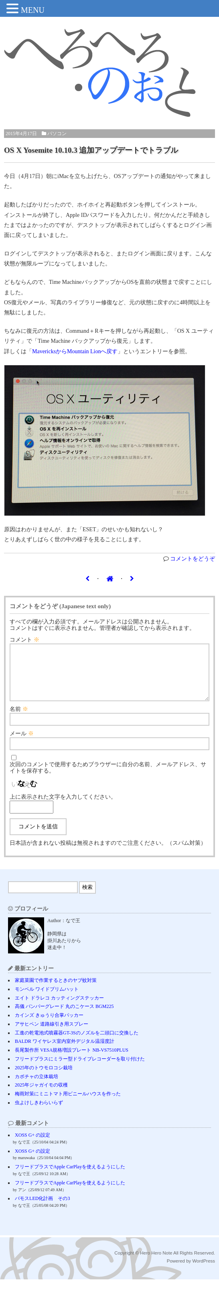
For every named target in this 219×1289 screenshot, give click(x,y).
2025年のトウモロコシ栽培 (44, 1077)
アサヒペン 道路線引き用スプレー (51, 1033)
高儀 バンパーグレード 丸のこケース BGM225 (64, 1016)
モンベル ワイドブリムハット (47, 999)
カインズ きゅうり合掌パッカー (49, 1025)
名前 (19, 719)
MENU (33, 10)
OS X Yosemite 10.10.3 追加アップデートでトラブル (91, 150)
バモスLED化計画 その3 (42, 1208)
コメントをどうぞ (192, 559)
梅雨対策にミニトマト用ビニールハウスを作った (68, 1103)
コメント (24, 640)
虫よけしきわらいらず (39, 1112)
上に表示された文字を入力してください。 (63, 806)
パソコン (57, 133)
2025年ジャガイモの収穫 (41, 1094)
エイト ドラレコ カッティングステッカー (59, 1007)
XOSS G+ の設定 (32, 1144)
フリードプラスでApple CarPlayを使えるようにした (70, 1176)
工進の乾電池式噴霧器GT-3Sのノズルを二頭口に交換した (76, 1042)
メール (22, 743)
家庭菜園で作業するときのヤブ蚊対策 (56, 990)
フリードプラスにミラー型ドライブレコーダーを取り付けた (80, 1068)
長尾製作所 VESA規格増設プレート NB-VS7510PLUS (71, 1059)
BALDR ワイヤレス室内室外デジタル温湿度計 (64, 1051)
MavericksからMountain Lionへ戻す (75, 351)
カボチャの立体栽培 (36, 1086)
